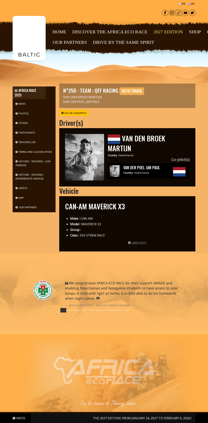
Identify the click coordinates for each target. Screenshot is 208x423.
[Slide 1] (70, 310)
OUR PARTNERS (70, 42)
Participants (27, 132)
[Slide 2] (77, 310)
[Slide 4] (91, 310)
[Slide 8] (119, 310)
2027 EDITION (168, 31)
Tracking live (27, 142)
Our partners (28, 207)
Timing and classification (35, 152)
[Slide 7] (112, 310)
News (22, 103)
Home (59, 31)
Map (21, 197)
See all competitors (74, 113)
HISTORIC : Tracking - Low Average (33, 163)
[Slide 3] (84, 310)
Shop (195, 31)
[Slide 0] (63, 310)
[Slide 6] (105, 310)
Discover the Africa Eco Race (110, 31)
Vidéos (23, 188)
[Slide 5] (98, 310)
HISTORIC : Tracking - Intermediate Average (30, 176)
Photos (24, 113)
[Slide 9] (126, 310)
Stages (23, 123)
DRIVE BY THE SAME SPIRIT (123, 42)
